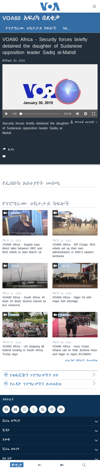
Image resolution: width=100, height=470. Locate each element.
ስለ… (67, 28)
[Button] (8, 150)
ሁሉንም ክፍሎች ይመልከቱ (81, 360)
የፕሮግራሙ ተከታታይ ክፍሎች (31, 28)
